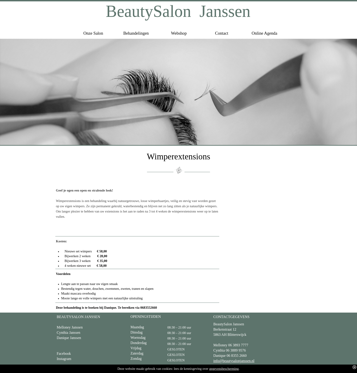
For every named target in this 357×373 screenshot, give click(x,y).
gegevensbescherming (224, 368)
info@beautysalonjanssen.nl (233, 361)
